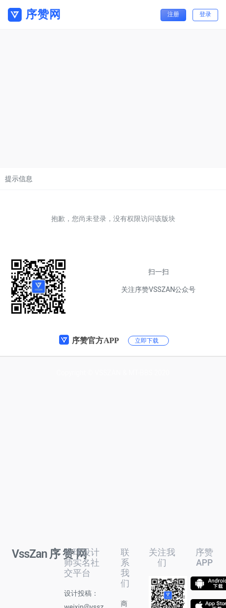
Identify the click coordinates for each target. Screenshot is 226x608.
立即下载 (147, 340)
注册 (173, 14)
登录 (205, 14)
